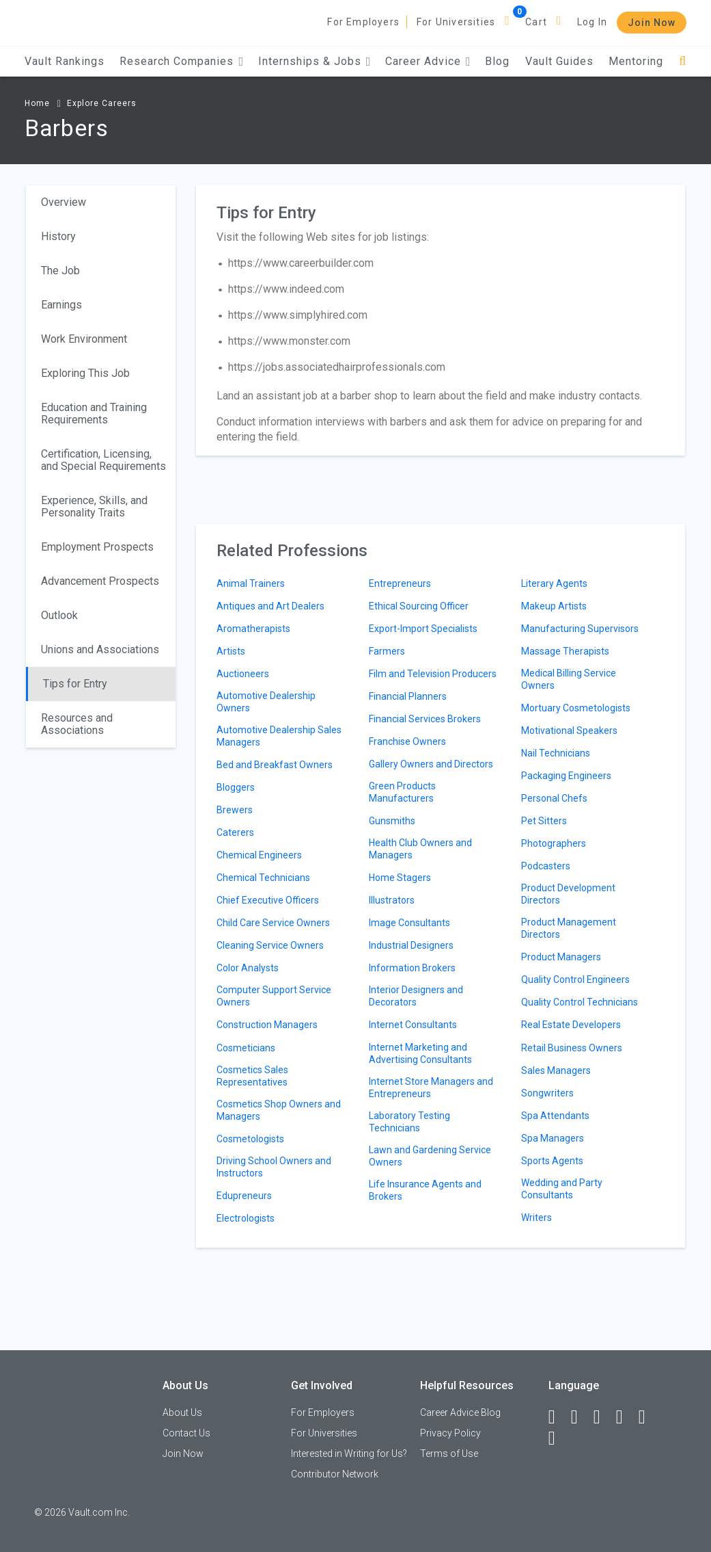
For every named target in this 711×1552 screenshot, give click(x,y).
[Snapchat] (558, 1438)
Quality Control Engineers (575, 979)
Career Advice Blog (460, 1412)
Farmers (387, 651)
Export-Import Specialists (423, 628)
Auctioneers (243, 673)
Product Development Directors (568, 894)
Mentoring (636, 61)
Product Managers (561, 956)
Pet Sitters (544, 820)
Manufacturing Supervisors (580, 628)
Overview (63, 202)
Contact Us (186, 1433)
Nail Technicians (555, 753)
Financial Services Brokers (425, 718)
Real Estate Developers (571, 1024)
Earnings (61, 304)
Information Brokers (412, 967)
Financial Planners (408, 696)
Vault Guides (559, 61)
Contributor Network (334, 1474)
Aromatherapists (253, 628)
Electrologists (246, 1218)
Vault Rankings (64, 61)
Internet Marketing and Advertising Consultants (420, 1053)
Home (37, 103)
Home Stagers (400, 877)
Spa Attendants (555, 1115)
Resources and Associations (77, 724)
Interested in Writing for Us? (349, 1453)
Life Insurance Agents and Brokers (425, 1190)
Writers (536, 1217)
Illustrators (392, 900)
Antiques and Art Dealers (270, 606)
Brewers (235, 809)
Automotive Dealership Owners (266, 701)
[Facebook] (558, 1417)
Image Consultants (409, 922)
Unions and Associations (100, 649)
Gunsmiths (392, 820)
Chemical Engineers (259, 855)
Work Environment (84, 338)
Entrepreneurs (400, 583)
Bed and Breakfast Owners (275, 764)
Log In (592, 21)
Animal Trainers (251, 583)
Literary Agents (554, 583)
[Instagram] (625, 1417)
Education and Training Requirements (94, 413)
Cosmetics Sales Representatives (252, 1076)
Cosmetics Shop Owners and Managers (279, 1110)
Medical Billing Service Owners (568, 679)
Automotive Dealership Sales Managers (279, 736)
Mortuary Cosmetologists (575, 707)
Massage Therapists (565, 651)
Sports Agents (552, 1160)
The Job (60, 270)
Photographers (553, 843)
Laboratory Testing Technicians (409, 1121)
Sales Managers (556, 1070)
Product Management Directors (568, 928)
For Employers (363, 21)
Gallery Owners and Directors (431, 764)
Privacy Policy (450, 1433)
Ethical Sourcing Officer (419, 606)
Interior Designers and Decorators (416, 996)
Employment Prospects (97, 546)
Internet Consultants (413, 1024)
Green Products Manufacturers (402, 792)
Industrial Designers (411, 945)
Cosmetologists (250, 1138)
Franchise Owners (407, 741)
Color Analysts (248, 967)
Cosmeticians (246, 1047)
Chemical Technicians (263, 877)
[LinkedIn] (580, 1417)
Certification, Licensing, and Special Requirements (103, 460)
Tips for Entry (75, 683)
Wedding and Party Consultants (561, 1188)
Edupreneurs (244, 1195)
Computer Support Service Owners (274, 996)
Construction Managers (267, 1024)
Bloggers (236, 787)
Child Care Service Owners (273, 922)
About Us (182, 1412)
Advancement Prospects (100, 581)
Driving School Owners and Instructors (274, 1167)
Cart (536, 21)
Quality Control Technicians (579, 1002)
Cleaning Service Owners (270, 945)
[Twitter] (603, 1417)
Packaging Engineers (566, 775)
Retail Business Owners (571, 1047)
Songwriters (547, 1093)
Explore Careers (102, 103)
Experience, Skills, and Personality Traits (94, 506)
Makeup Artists (554, 606)
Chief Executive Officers (268, 900)
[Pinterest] (648, 1417)
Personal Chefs (554, 798)
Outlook (59, 615)
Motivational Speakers (569, 730)
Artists (231, 651)
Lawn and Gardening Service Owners (430, 1156)
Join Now (651, 22)
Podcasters (545, 865)
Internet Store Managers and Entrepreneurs (431, 1087)
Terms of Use (449, 1453)
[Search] (682, 61)
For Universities (456, 21)
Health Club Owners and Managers (420, 848)
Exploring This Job (85, 373)
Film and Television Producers (433, 673)
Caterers (235, 832)
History (58, 236)
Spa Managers (552, 1138)
